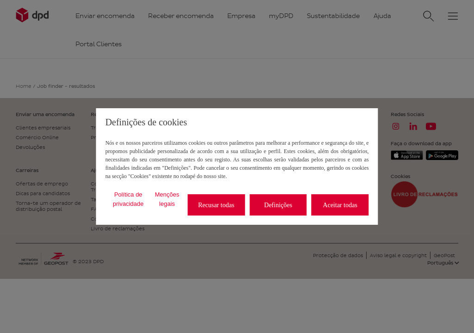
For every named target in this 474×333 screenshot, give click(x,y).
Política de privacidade (128, 199)
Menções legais (167, 199)
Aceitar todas (340, 205)
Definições (278, 205)
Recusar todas (216, 205)
